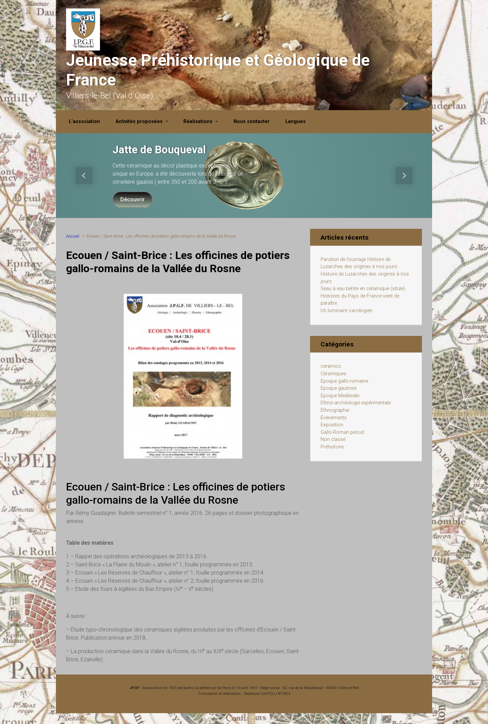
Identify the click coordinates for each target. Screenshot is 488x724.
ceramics (331, 366)
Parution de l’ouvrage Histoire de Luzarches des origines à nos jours (359, 263)
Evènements (334, 418)
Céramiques (333, 374)
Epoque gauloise (339, 388)
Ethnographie (335, 410)
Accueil (72, 236)
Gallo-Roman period (342, 432)
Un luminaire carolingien (346, 311)
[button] (84, 175)
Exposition (332, 425)
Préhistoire (332, 447)
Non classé (333, 439)
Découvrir (132, 199)
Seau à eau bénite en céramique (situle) (363, 288)
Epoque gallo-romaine (344, 381)
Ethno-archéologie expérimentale (356, 403)
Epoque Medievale (340, 396)
